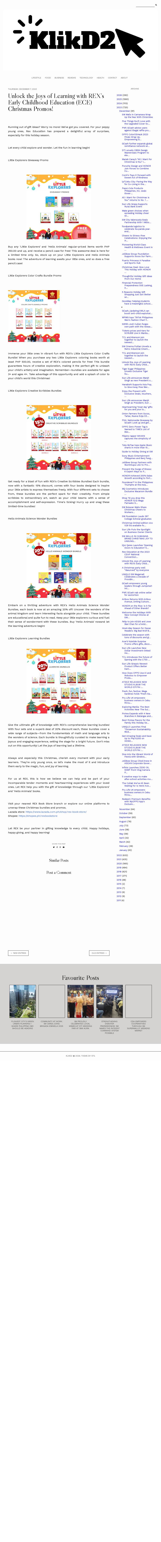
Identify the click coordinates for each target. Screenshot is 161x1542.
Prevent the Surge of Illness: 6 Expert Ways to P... (137, 470)
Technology (86, 78)
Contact (112, 78)
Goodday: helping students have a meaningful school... (137, 302)
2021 (119, 859)
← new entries (18, 953)
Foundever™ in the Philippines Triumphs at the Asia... (137, 483)
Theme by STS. (88, 1056)
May (121, 834)
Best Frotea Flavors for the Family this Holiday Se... (136, 721)
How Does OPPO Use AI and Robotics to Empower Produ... (136, 675)
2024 (119, 103)
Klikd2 (69, 1056)
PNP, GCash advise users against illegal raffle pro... (136, 129)
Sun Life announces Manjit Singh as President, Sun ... (136, 401)
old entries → (99, 953)
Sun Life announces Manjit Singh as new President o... (137, 379)
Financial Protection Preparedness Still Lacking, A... (137, 285)
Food (48, 78)
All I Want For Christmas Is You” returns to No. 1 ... (135, 198)
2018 (119, 871)
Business (59, 78)
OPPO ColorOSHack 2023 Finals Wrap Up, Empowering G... (135, 137)
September (125, 817)
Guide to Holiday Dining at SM (137, 451)
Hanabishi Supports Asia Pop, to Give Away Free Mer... (137, 385)
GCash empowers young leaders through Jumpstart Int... (137, 586)
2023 (119, 107)
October (123, 813)
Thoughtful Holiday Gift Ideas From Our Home (137, 277)
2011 (119, 900)
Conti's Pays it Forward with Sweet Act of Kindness (136, 176)
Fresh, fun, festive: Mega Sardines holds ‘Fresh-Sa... (137, 692)
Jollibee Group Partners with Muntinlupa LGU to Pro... (137, 463)
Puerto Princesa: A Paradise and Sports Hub (136, 261)
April (122, 838)
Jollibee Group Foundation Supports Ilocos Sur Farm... (137, 255)
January (123, 850)
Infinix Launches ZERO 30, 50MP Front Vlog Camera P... (136, 770)
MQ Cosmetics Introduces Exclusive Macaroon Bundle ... (137, 491)
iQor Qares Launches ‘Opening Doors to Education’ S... (137, 546)
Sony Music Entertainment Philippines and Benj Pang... (137, 457)
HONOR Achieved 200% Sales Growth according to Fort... (137, 477)
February (124, 846)
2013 (119, 892)
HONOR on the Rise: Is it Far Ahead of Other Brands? (136, 607)
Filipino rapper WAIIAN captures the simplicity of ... (136, 438)
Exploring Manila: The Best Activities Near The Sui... (136, 708)
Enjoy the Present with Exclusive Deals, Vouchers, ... (136, 393)
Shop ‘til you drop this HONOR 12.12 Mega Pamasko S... (133, 500)
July (121, 825)
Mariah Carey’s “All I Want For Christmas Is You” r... (137, 160)
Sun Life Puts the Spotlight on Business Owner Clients (137, 530)
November (125, 809)
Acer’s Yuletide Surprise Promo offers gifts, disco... (136, 642)
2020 (119, 863)
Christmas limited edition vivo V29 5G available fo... (137, 524)
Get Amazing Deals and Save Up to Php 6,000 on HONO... (136, 738)
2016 (119, 880)
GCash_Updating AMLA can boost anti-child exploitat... (137, 312)
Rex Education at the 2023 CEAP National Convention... (136, 554)
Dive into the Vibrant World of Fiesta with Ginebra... (137, 755)
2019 (119, 867)
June (122, 829)
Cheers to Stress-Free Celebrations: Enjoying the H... (136, 238)
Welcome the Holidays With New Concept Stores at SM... (136, 615)
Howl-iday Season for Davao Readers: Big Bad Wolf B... (136, 629)
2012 (119, 896)
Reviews (72, 78)
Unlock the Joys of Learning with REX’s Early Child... (136, 363)
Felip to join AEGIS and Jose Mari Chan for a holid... (136, 622)
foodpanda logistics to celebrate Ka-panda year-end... (136, 229)
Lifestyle (36, 78)
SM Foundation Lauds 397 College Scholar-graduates (136, 517)
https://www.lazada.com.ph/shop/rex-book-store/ (56, 811)
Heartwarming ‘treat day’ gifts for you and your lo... (137, 408)
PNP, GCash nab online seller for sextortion (137, 593)
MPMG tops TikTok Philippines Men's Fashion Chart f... (137, 318)
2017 (119, 876)
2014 (119, 888)
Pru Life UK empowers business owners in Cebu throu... (136, 700)
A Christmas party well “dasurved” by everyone (135, 569)
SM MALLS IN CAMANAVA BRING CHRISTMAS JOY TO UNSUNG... (137, 538)
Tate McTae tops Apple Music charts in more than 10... (137, 446)
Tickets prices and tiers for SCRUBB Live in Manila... (136, 331)
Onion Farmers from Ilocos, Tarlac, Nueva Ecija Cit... (136, 414)
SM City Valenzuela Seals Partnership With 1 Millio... (136, 221)
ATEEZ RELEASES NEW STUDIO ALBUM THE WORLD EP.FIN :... (134, 684)
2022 (119, 855)
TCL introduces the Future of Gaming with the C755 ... (137, 658)
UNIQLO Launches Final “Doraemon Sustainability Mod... (136, 729)
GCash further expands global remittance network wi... (137, 144)
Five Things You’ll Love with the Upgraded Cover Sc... (136, 122)
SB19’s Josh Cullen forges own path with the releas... (137, 325)
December (125, 111)
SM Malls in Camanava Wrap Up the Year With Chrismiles (137, 115)
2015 (119, 884)
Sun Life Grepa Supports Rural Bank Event (134, 205)
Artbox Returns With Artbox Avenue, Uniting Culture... (136, 600)
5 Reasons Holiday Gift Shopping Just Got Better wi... (136, 294)
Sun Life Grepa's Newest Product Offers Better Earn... (134, 666)
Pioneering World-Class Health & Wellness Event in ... (137, 247)
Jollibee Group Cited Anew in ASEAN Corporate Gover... (137, 762)
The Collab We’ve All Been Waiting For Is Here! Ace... (136, 784)
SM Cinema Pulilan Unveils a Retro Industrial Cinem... (136, 347)
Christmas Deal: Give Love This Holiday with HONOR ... (136, 269)
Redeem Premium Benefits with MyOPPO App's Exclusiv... (136, 801)
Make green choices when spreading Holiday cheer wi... (135, 213)
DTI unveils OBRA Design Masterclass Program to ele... (135, 152)
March (122, 842)
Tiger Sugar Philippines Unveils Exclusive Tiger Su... (135, 371)
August (123, 821)
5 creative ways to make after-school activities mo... (137, 777)
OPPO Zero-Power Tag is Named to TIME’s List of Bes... (135, 429)
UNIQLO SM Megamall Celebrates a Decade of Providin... (135, 577)
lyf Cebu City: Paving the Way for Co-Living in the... (137, 182)
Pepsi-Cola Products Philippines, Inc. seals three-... (134, 190)
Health (100, 78)
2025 (119, 99)
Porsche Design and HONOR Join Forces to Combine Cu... (136, 168)
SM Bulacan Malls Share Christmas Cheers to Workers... (134, 509)
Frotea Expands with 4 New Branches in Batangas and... (137, 714)
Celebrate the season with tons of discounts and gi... (136, 636)
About (124, 78)
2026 (119, 95)
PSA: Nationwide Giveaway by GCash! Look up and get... (137, 421)
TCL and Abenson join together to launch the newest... (135, 340)
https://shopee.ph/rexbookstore (38, 815)
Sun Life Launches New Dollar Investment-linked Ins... (136, 650)
